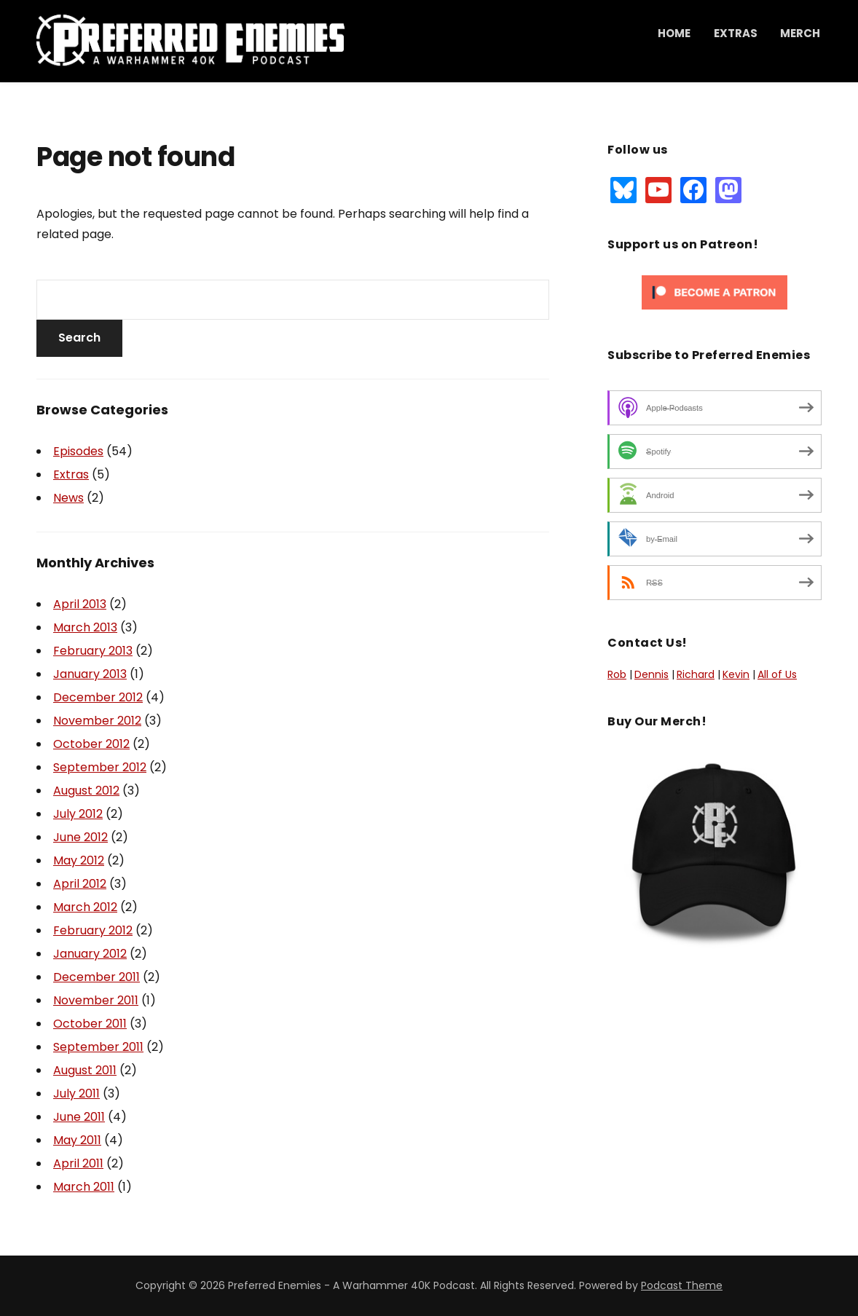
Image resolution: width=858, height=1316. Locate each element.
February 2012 (93, 930)
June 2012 (80, 837)
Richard (696, 674)
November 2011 (95, 1000)
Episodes (78, 451)
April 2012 (79, 883)
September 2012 (99, 767)
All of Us (777, 674)
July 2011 (76, 1093)
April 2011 (78, 1163)
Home (674, 33)
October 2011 (90, 1023)
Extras (735, 33)
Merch (800, 33)
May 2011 (77, 1140)
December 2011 (96, 977)
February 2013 (93, 650)
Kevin (736, 674)
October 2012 (91, 744)
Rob (616, 674)
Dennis (651, 674)
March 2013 (85, 627)
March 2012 (85, 907)
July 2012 (78, 813)
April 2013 (79, 604)
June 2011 (79, 1116)
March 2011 (83, 1186)
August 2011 (85, 1070)
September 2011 (98, 1047)
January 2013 (90, 674)
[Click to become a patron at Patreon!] (714, 292)
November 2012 (97, 720)
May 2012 (78, 860)
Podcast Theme (682, 1285)
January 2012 (90, 953)
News (68, 497)
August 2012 (86, 790)
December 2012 (98, 697)
